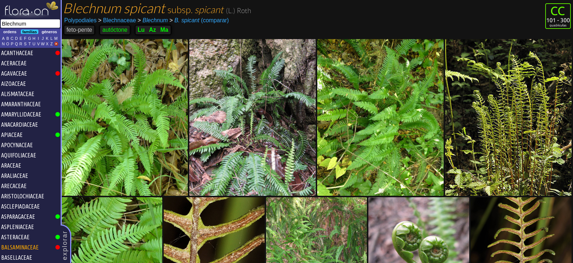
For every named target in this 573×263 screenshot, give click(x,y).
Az (152, 30)
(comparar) (199, 20)
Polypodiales (80, 20)
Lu (141, 30)
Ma (164, 30)
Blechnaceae (117, 20)
